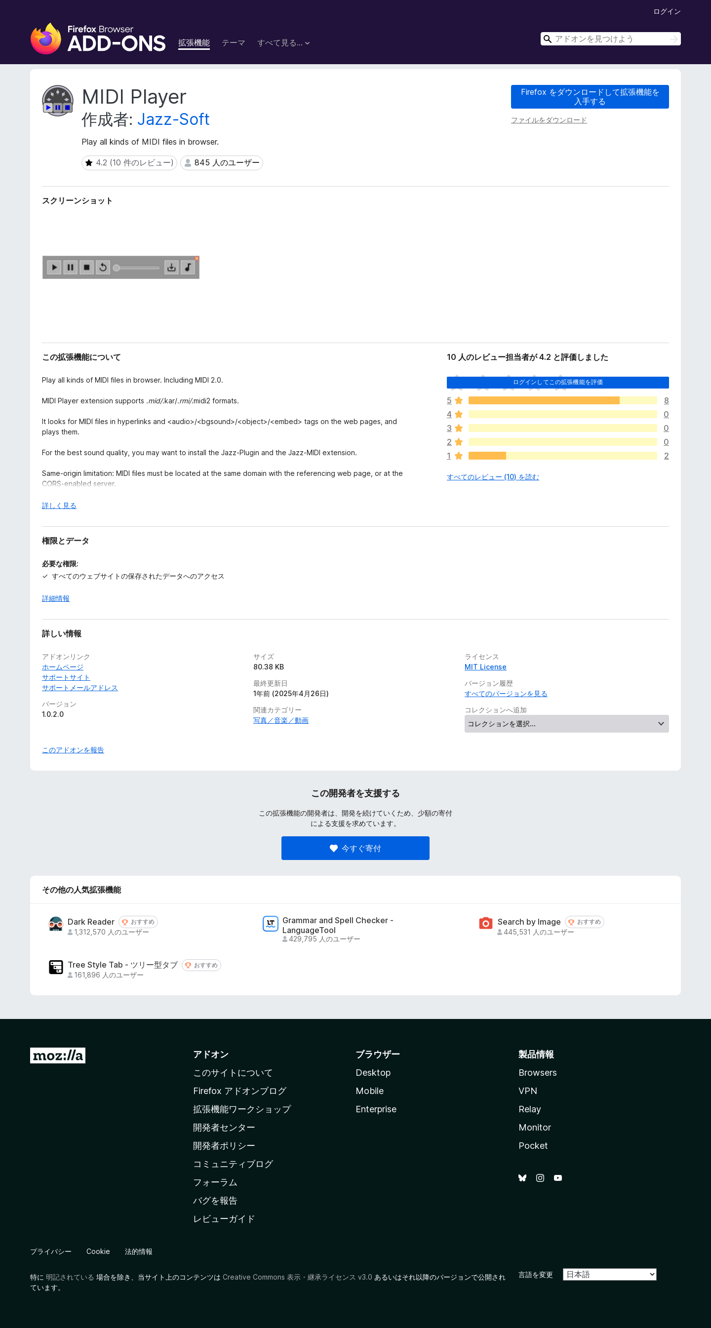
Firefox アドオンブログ (239, 1091)
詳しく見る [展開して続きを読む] (59, 505)
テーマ (233, 42)
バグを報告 (215, 1200)
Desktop (373, 1072)
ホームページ (62, 667)
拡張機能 (194, 42)
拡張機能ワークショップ (242, 1109)
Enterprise (376, 1109)
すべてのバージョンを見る (506, 693)
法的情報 (139, 1251)
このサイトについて (233, 1072)
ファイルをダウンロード (549, 120)
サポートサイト (66, 677)
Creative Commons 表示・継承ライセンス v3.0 (297, 1277)
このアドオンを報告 (73, 749)
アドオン (211, 1054)
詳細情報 (56, 598)
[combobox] (611, 38)
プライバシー (51, 1251)
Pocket (533, 1145)
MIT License (486, 667)
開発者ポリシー (224, 1145)
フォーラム (215, 1182)
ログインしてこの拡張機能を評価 (558, 382)
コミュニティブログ (233, 1164)
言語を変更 (535, 1274)
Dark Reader (91, 922)
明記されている (70, 1277)
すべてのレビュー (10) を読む (493, 476)
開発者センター (224, 1127)
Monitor (534, 1127)
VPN (527, 1091)
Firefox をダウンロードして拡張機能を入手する (590, 96)
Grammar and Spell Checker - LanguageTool (338, 925)
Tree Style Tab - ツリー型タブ (123, 965)
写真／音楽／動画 (281, 720)
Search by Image (529, 922)
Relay (529, 1109)
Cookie (98, 1251)
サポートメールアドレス (80, 687)
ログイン (667, 11)
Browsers (537, 1072)
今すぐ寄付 (355, 848)
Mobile (370, 1091)
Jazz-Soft (173, 119)
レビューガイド (224, 1218)
